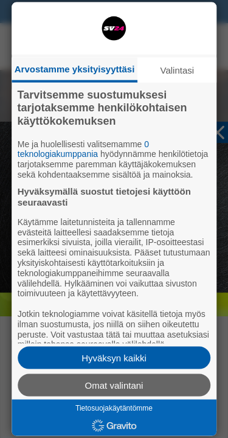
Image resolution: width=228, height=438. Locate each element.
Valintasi (178, 69)
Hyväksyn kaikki (114, 357)
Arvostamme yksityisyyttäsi (75, 68)
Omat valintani (114, 385)
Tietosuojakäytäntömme (114, 407)
